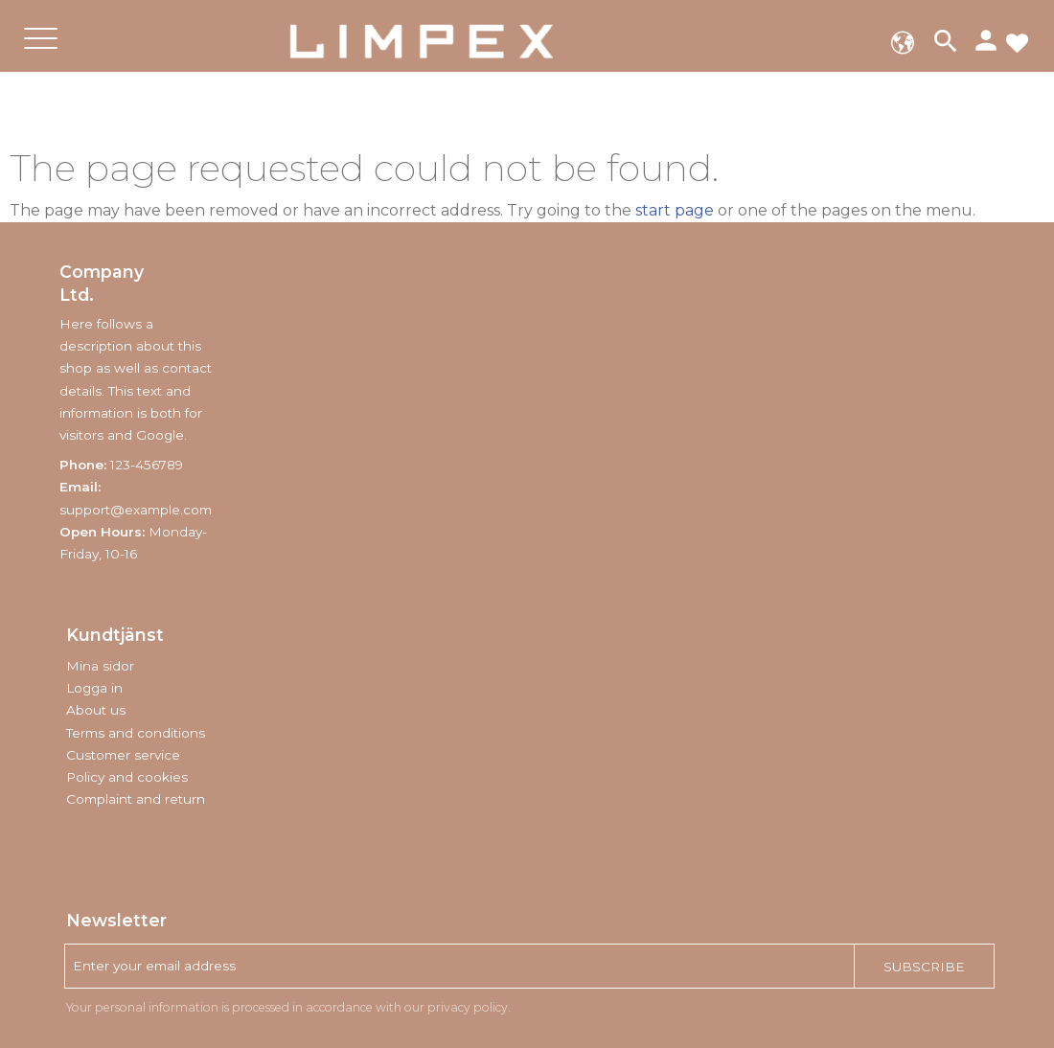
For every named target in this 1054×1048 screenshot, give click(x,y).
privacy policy (467, 1007)
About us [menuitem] (96, 710)
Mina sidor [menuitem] (100, 665)
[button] (40, 54)
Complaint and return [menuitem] (135, 799)
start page (674, 210)
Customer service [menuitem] (123, 755)
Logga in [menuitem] (94, 687)
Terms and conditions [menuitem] (135, 732)
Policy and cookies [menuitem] (127, 777)
